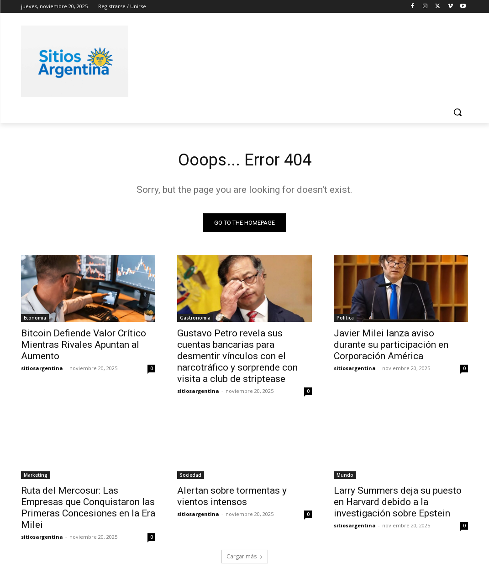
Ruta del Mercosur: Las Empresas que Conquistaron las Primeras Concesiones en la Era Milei (88, 509)
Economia (35, 320)
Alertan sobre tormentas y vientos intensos (232, 498)
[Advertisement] (235, 59)
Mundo (345, 477)
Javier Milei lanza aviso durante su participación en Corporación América (391, 347)
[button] (457, 112)
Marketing (35, 477)
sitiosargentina (42, 370)
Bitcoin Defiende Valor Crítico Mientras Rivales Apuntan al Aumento (83, 347)
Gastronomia (195, 320)
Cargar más (244, 559)
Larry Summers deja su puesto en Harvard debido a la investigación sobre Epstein (398, 504)
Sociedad (190, 477)
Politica (345, 320)
